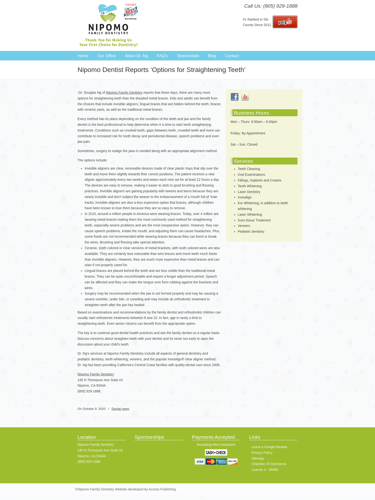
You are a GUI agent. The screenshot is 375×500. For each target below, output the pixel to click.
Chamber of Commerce (269, 464)
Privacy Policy (262, 453)
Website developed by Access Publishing (145, 489)
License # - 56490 (265, 470)
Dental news (120, 409)
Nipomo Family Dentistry (108, 25)
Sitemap (258, 458)
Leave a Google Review (269, 447)
